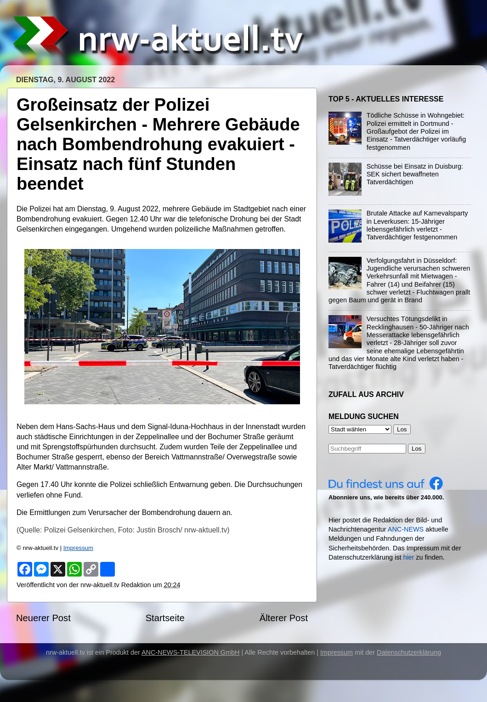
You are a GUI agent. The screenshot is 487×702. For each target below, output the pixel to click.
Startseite (165, 618)
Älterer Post (284, 618)
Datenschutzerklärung (409, 652)
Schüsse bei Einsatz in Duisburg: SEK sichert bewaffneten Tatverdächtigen (415, 174)
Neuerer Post (43, 618)
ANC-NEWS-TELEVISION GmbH (191, 652)
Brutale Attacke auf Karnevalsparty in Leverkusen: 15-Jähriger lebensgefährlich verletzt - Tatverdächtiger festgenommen (417, 225)
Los (417, 448)
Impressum (78, 547)
